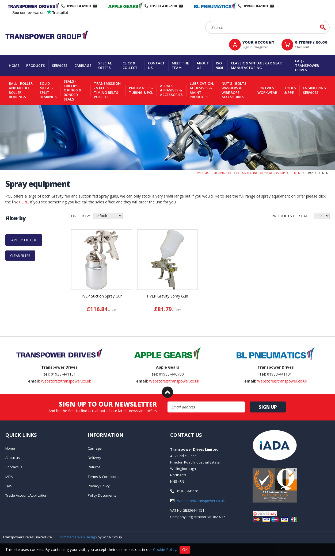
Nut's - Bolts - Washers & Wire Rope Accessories (235, 90)
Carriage (82, 65)
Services (59, 65)
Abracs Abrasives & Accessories (171, 90)
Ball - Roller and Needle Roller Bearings (21, 90)
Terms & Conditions (103, 476)
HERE (23, 201)
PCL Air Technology (251, 173)
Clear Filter (20, 255)
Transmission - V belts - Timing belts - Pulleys (107, 90)
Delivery (94, 457)
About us (203, 65)
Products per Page (291, 215)
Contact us (156, 65)
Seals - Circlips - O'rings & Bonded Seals (72, 90)
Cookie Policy (164, 549)
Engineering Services (314, 90)
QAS (8, 486)
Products (35, 65)
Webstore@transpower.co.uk (66, 381)
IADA (9, 476)
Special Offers (105, 65)
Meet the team (180, 65)
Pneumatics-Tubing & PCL (141, 90)
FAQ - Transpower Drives (307, 65)
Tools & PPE (290, 90)
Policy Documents (102, 495)
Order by (80, 215)
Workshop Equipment (285, 173)
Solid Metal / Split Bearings (48, 90)
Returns (94, 467)
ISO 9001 (219, 65)
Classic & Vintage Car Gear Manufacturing (256, 65)
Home (14, 65)
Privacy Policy (99, 486)
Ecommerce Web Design (77, 537)
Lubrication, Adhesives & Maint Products (202, 90)
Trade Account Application (26, 495)
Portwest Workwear (267, 90)
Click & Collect (130, 65)
